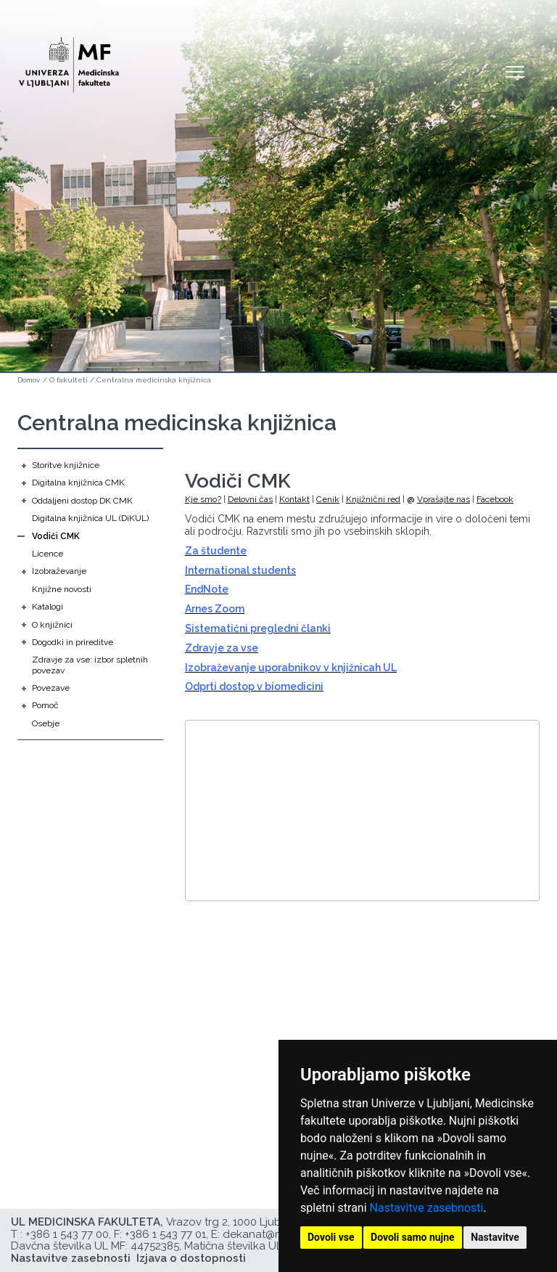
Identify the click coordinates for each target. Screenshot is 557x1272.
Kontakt (294, 499)
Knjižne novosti (61, 589)
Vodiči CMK (56, 536)
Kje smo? (203, 499)
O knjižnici (52, 625)
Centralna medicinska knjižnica (153, 380)
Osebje (45, 723)
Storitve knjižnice (65, 465)
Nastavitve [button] (495, 1237)
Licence (47, 554)
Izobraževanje (59, 571)
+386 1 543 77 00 (67, 1234)
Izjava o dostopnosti (191, 1258)
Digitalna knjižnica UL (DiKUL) (90, 518)
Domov (28, 380)
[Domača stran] (69, 58)
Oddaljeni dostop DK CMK (82, 501)
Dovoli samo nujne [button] (413, 1237)
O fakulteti (68, 380)
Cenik (327, 499)
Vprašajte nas (443, 499)
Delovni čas (250, 499)
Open (515, 71)
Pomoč (45, 705)
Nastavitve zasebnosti (427, 1208)
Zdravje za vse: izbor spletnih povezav (90, 665)
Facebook (494, 499)
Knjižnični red (373, 499)
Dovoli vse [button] (331, 1237)
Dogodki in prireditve (72, 642)
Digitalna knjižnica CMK (78, 482)
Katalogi (47, 607)
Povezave (51, 688)
